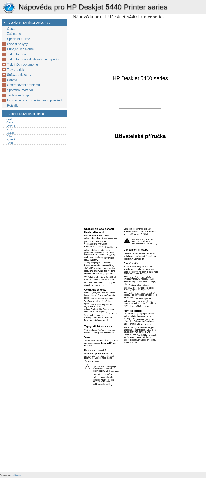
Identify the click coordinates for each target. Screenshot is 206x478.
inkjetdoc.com (16, 475)
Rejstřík (12, 105)
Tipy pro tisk (15, 69)
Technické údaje (18, 95)
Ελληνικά (10, 126)
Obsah (11, 28)
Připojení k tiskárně (20, 49)
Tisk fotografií (16, 54)
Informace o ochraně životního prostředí (35, 100)
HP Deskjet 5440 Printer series (9, 8)
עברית (9, 129)
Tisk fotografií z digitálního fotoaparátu (33, 59)
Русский (10, 139)
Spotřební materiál (20, 90)
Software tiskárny (19, 74)
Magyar (10, 133)
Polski (9, 136)
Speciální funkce (18, 39)
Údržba (12, 80)
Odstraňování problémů (23, 85)
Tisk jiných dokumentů (22, 64)
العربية (9, 119)
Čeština (10, 122)
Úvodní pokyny (17, 44)
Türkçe (9, 143)
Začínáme (14, 33)
